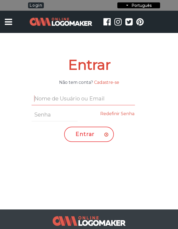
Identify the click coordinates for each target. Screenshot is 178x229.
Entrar (85, 134)
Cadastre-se (106, 82)
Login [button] (35, 5)
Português (139, 5)
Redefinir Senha (117, 113)
